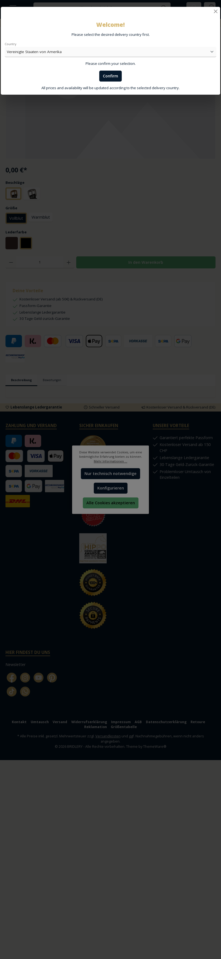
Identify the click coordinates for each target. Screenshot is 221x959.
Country (10, 44)
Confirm (110, 76)
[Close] (215, 11)
